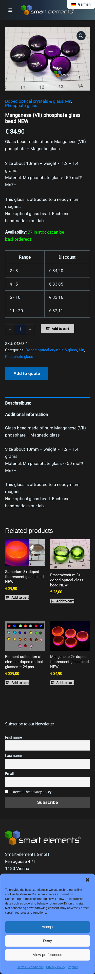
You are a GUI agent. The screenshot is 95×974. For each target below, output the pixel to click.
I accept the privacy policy (28, 792)
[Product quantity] (20, 329)
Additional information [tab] (26, 414)
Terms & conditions (30, 967)
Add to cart (60, 329)
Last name (13, 756)
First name (13, 737)
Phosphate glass (21, 105)
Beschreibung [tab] (18, 403)
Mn (68, 101)
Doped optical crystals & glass (34, 101)
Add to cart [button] (20, 598)
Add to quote (26, 373)
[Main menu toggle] (10, 10)
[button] (87, 879)
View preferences (47, 954)
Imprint (73, 967)
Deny (47, 940)
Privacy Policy (55, 967)
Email (9, 774)
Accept (47, 927)
